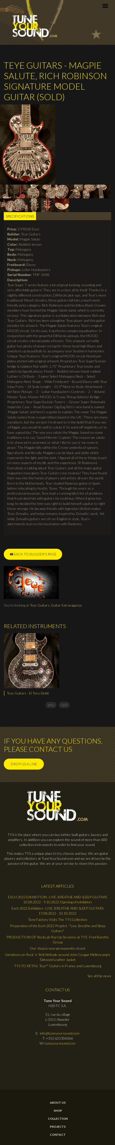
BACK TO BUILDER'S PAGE (33, 554)
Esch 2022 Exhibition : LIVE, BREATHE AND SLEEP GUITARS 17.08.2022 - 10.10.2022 (57, 910)
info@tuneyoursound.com (59, 1033)
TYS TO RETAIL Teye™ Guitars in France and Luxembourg (57, 966)
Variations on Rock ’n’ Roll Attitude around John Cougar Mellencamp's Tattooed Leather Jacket (57, 957)
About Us (58, 1102)
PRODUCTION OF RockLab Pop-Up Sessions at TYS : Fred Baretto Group (58, 939)
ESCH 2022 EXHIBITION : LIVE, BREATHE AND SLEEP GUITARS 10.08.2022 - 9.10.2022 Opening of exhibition (57, 899)
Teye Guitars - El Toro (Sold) (28, 693)
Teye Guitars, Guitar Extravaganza (56, 605)
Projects (58, 1126)
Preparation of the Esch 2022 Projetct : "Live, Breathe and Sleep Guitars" (57, 928)
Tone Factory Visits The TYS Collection (57, 919)
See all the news (99, 976)
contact (58, 1134)
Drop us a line (24, 764)
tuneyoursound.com (60, 1043)
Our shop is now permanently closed (57, 948)
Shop (58, 1110)
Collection (58, 1118)
